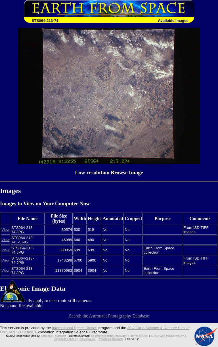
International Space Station (74, 328)
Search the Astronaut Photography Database (109, 315)
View (5, 229)
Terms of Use (139, 335)
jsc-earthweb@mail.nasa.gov (109, 335)
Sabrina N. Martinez (53, 335)
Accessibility (87, 338)
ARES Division (21, 332)
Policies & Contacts (111, 338)
